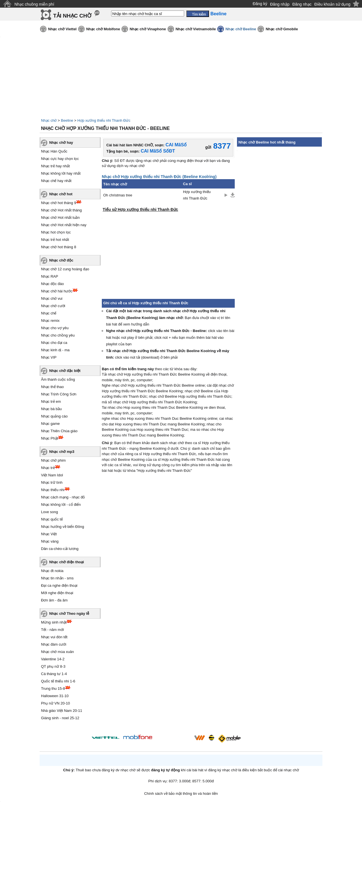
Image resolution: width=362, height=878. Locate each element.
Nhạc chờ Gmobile (282, 29)
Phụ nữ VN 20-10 (55, 703)
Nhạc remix (50, 320)
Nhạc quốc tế (52, 519)
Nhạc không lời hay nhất (61, 173)
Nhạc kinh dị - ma (55, 350)
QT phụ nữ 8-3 (53, 666)
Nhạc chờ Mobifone (103, 29)
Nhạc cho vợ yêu (54, 328)
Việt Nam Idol (52, 475)
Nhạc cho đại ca (54, 343)
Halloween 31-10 (55, 696)
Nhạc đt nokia (52, 571)
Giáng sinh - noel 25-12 (60, 718)
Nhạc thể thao (52, 387)
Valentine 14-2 (52, 659)
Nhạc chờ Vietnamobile (196, 29)
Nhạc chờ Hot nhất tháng (61, 210)
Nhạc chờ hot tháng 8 (58, 247)
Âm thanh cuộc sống (58, 379)
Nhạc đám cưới (53, 644)
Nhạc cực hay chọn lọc (60, 159)
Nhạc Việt (49, 534)
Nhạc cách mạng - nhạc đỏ (63, 497)
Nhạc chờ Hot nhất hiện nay (64, 225)
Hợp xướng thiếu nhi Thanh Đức (103, 120)
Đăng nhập (280, 4)
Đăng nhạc (302, 4)
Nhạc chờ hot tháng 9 (58, 203)
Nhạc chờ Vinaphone (148, 29)
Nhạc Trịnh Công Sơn (58, 394)
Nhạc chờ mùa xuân (57, 652)
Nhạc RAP (49, 276)
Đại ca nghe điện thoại (59, 585)
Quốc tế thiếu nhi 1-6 (58, 681)
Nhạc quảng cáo (54, 416)
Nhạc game (50, 423)
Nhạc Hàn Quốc (54, 151)
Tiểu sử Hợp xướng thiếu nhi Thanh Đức (140, 209)
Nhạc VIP (49, 357)
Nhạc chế (48, 313)
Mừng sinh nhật (53, 622)
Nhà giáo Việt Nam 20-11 (61, 710)
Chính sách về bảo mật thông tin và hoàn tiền (181, 793)
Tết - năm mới (52, 630)
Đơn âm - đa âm (54, 600)
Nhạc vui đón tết (54, 637)
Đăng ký (260, 3)
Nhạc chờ (49, 120)
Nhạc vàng (50, 541)
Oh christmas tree (117, 195)
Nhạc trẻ (48, 468)
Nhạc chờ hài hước (56, 291)
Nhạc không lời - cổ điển (61, 504)
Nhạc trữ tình (52, 482)
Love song (49, 512)
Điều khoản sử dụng (332, 4)
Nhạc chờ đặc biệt (65, 371)
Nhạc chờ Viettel (62, 29)
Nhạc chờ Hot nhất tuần (60, 217)
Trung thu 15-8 (53, 688)
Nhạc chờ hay (61, 142)
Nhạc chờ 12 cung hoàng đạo (65, 269)
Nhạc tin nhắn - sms (57, 578)
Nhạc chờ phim (53, 460)
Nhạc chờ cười (53, 306)
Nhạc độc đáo (52, 284)
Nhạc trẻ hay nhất (55, 166)
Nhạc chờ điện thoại (66, 562)
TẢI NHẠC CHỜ (72, 16)
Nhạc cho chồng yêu (58, 335)
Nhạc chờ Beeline (240, 29)
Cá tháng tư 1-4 (54, 674)
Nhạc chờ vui (52, 298)
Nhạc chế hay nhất (56, 181)
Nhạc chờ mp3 (61, 451)
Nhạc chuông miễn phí (34, 4)
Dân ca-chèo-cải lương (59, 549)
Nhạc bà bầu (51, 409)
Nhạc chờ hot (60, 194)
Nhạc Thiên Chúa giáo (59, 431)
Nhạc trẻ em (51, 401)
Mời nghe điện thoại (57, 593)
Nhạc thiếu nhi (52, 490)
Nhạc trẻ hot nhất (55, 239)
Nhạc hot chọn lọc (56, 232)
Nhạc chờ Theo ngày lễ (69, 613)
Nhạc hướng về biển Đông (62, 526)
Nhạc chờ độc (61, 260)
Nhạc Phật (49, 438)
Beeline (67, 120)
